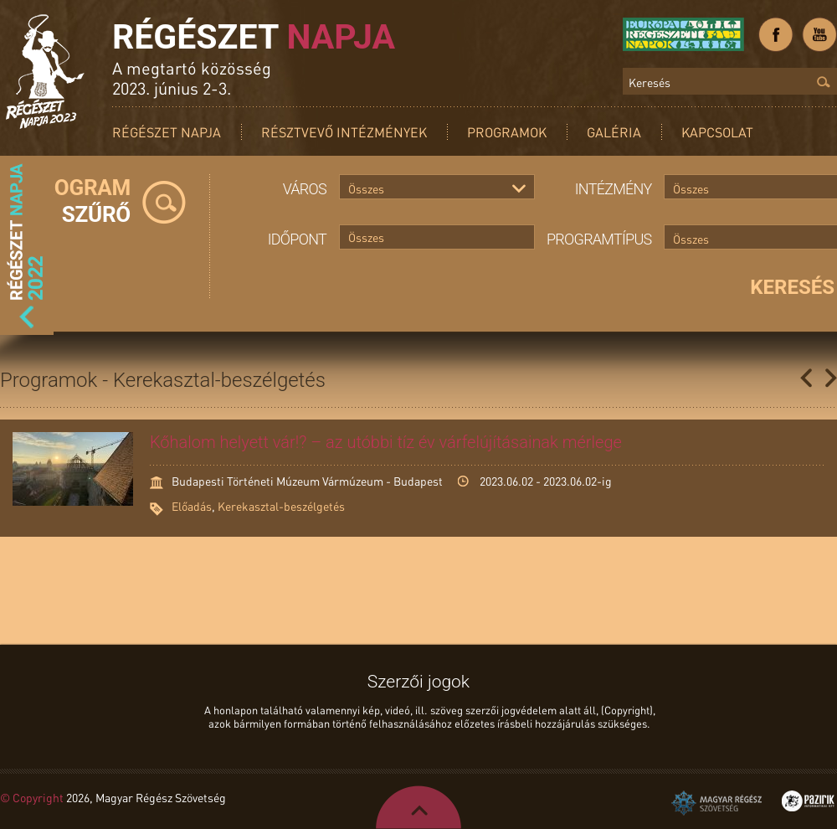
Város (304, 189)
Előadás (192, 505)
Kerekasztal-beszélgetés (281, 505)
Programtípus (599, 239)
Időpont (297, 239)
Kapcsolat (717, 132)
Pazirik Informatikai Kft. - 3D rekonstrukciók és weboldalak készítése (808, 800)
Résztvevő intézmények (344, 132)
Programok (507, 132)
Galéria (614, 132)
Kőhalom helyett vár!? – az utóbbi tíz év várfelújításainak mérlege (386, 442)
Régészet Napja (166, 132)
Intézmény (613, 189)
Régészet (253, 37)
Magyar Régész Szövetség (716, 803)
